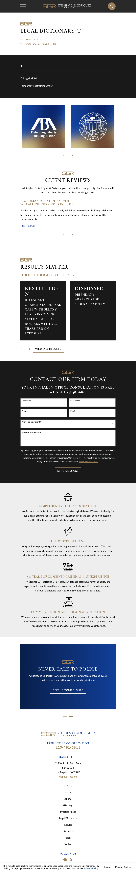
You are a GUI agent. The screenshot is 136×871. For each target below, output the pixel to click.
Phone (25, 411)
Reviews (68, 831)
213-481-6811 (68, 747)
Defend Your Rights (68, 690)
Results (68, 824)
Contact (68, 844)
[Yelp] (71, 859)
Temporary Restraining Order (40, 43)
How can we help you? (32, 432)
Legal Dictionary (68, 818)
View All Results (48, 348)
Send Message (68, 470)
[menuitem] (68, 78)
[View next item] (71, 155)
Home (68, 792)
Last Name (75, 400)
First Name (26, 400)
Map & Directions (68, 776)
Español (68, 798)
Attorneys (68, 805)
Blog (68, 837)
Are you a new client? (31, 422)
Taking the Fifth (32, 38)
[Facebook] (65, 859)
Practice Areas (68, 811)
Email (72, 411)
